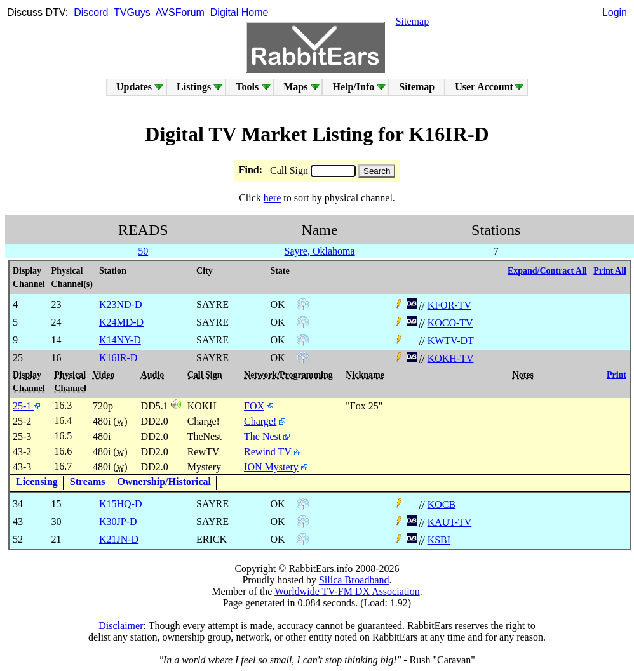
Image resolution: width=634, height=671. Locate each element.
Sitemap (412, 21)
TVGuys (132, 12)
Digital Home (239, 12)
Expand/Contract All (547, 271)
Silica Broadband (354, 580)
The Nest (262, 436)
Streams (87, 481)
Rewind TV (268, 451)
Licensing (37, 481)
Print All (609, 271)
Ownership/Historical (165, 481)
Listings (194, 86)
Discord (91, 12)
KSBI (439, 540)
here (272, 197)
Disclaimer (120, 625)
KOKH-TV (451, 358)
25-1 (26, 406)
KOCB (441, 504)
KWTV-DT (451, 340)
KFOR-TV (449, 305)
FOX (254, 406)
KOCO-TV (450, 322)
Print (616, 375)
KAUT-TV (450, 522)
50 (143, 251)
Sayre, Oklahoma (319, 251)
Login (614, 12)
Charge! (260, 421)
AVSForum (180, 12)
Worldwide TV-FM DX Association (347, 591)
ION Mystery (271, 467)
